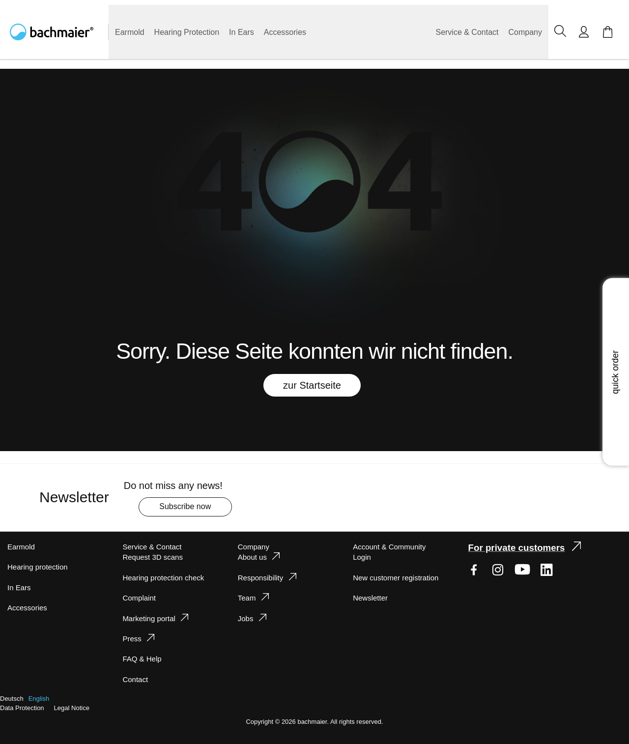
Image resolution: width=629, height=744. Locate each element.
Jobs (245, 618)
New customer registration (397, 577)
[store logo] (59, 32)
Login (362, 557)
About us (253, 557)
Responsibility (261, 577)
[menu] (328, 32)
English (40, 698)
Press (131, 638)
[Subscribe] (192, 506)
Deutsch (12, 698)
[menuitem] (130, 32)
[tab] (179, 618)
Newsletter (371, 598)
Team (247, 598)
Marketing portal (150, 618)
